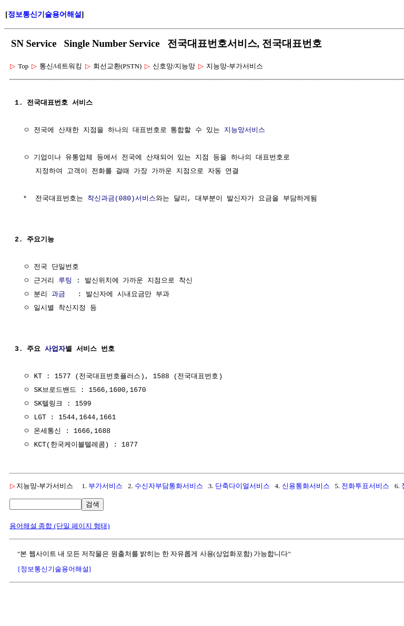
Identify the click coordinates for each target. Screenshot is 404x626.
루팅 (65, 281)
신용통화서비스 (306, 486)
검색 (92, 504)
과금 (58, 294)
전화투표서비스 (365, 486)
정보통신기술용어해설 (45, 14)
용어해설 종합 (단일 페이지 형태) (59, 526)
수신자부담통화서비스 (169, 486)
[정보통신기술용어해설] (54, 569)
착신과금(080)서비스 (121, 199)
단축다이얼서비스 (242, 486)
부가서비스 (105, 486)
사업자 (55, 349)
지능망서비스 (244, 130)
